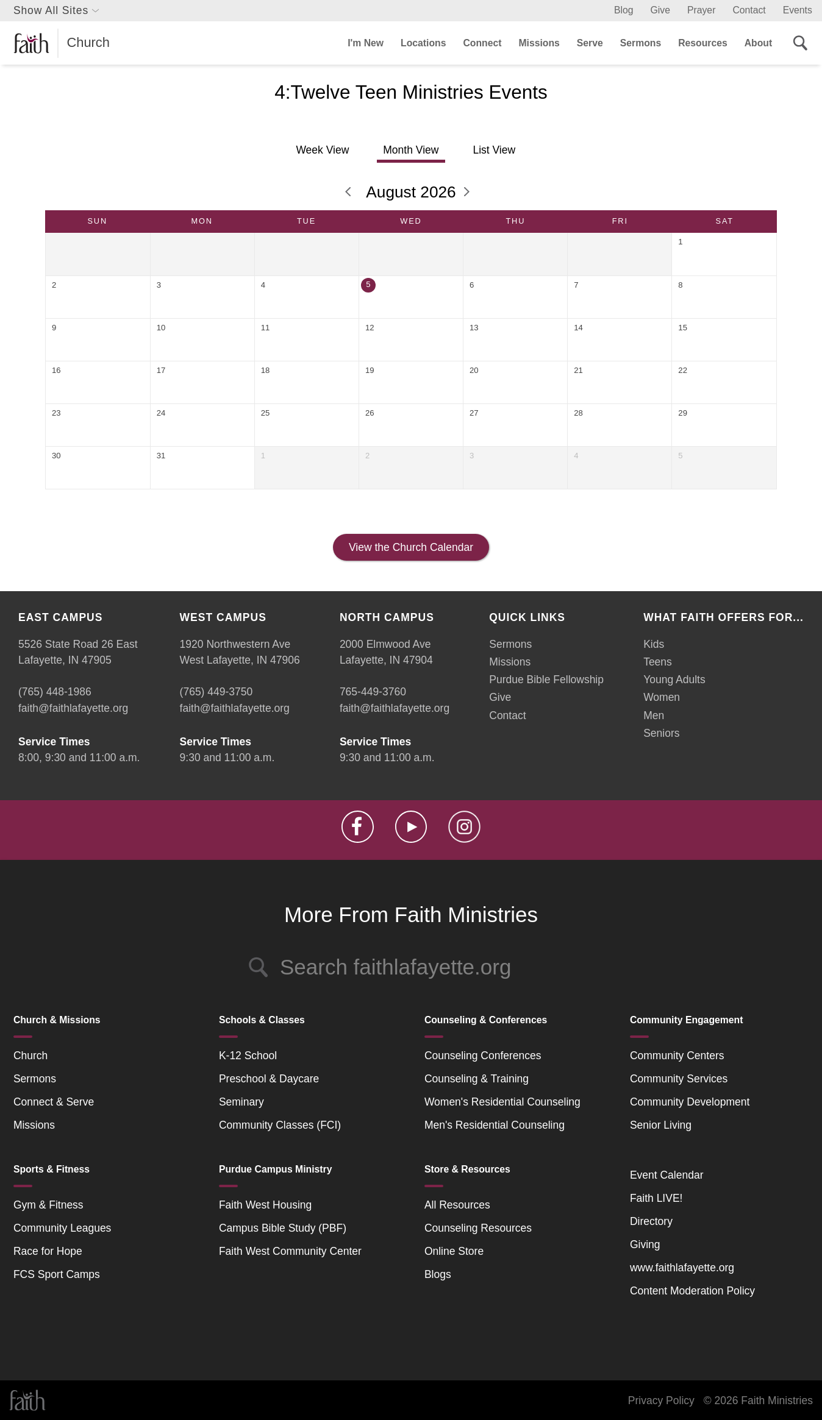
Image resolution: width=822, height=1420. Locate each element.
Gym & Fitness (48, 1205)
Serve (590, 43)
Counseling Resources (478, 1228)
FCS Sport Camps (56, 1274)
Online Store (454, 1251)
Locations (423, 43)
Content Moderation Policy (692, 1291)
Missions (538, 43)
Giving (645, 1244)
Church (30, 1055)
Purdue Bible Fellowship (546, 679)
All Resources (457, 1205)
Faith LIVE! (656, 1198)
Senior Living (661, 1125)
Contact (748, 10)
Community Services (678, 1079)
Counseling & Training (476, 1079)
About (758, 43)
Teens (657, 662)
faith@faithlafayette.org (73, 708)
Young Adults (674, 679)
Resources (702, 43)
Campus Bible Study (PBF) (282, 1228)
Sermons (640, 43)
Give (660, 10)
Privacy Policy (661, 1400)
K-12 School (248, 1055)
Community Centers (677, 1055)
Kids (653, 644)
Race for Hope (47, 1251)
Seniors (661, 733)
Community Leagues (62, 1228)
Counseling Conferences (482, 1055)
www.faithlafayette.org (682, 1268)
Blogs (437, 1274)
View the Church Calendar (411, 547)
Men (653, 715)
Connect (482, 43)
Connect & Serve (53, 1102)
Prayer (701, 10)
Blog (624, 10)
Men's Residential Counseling (494, 1125)
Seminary (241, 1102)
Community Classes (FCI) (280, 1125)
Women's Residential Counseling (502, 1102)
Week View (322, 150)
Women (661, 697)
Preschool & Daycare (269, 1079)
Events (797, 10)
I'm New (366, 43)
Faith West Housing (265, 1205)
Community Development (689, 1102)
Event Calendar (667, 1175)
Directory (651, 1221)
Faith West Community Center (290, 1251)
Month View (410, 150)
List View (494, 150)
